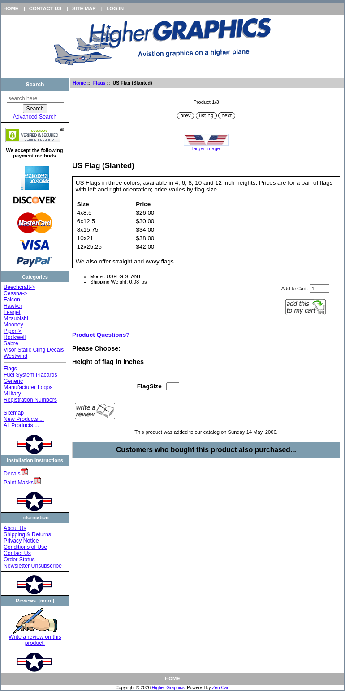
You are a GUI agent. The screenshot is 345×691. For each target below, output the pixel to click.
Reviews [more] (35, 600)
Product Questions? (100, 334)
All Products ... (21, 425)
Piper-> (13, 331)
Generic (13, 381)
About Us (15, 528)
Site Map (84, 8)
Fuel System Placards (30, 375)
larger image (206, 146)
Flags (99, 82)
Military (12, 393)
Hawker (13, 306)
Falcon (12, 300)
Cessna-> (15, 293)
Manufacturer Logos (28, 387)
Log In (115, 8)
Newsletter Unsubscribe (33, 566)
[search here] (35, 98)
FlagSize (149, 386)
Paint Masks (19, 482)
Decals (12, 474)
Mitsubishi (16, 318)
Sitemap (14, 413)
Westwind (15, 356)
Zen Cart (220, 687)
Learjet (12, 312)
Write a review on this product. (35, 637)
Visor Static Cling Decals (34, 350)
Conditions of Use (25, 547)
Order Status (19, 559)
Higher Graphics (168, 687)
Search (35, 84)
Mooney (13, 325)
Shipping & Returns (27, 534)
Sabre (11, 343)
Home (11, 8)
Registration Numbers (30, 400)
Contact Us (45, 8)
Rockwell (15, 337)
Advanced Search (34, 117)
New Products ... (24, 419)
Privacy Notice (21, 541)
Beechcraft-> (19, 287)
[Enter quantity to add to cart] (319, 288)
